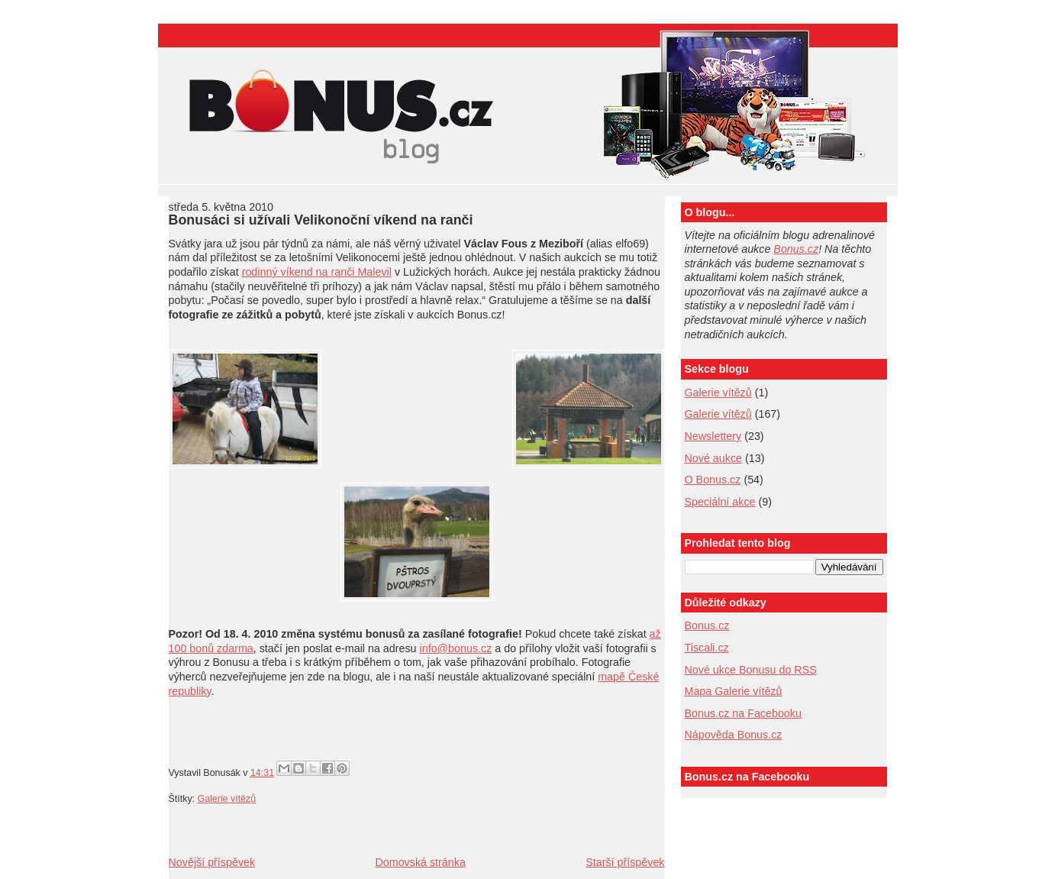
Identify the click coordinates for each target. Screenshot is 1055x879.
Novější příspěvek (212, 862)
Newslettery (713, 436)
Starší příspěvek (625, 862)
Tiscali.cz (707, 647)
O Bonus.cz (713, 479)
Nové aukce (714, 458)
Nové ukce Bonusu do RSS (751, 670)
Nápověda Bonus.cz (733, 735)
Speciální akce (720, 502)
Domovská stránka (420, 862)
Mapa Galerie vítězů (733, 691)
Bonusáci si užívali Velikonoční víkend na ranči (321, 220)
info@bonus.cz (456, 648)
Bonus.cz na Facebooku (743, 713)
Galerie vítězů (227, 798)
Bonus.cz (795, 249)
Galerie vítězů (718, 392)
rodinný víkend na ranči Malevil (317, 272)
